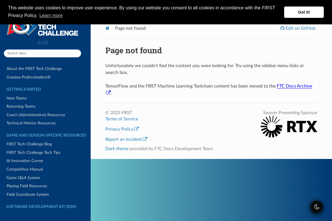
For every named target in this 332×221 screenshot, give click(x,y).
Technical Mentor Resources (31, 123)
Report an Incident (126, 139)
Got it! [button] (304, 12)
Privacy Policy (122, 129)
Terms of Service (121, 119)
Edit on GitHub (300, 28)
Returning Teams (21, 106)
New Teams (17, 98)
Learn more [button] (51, 15)
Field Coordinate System (28, 194)
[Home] (107, 28)
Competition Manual (25, 169)
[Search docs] (42, 53)
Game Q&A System (23, 178)
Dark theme (117, 148)
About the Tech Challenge (34, 69)
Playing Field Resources (27, 186)
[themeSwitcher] (316, 207)
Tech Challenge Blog (29, 144)
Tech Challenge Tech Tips (33, 152)
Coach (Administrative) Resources (36, 115)
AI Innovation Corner (25, 161)
